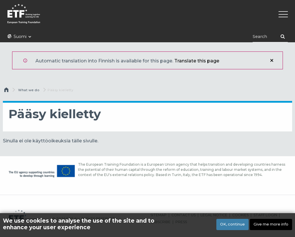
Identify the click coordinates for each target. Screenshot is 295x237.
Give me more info (271, 225)
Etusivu (7, 91)
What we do (28, 90)
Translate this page (196, 61)
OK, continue (232, 225)
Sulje (271, 60)
